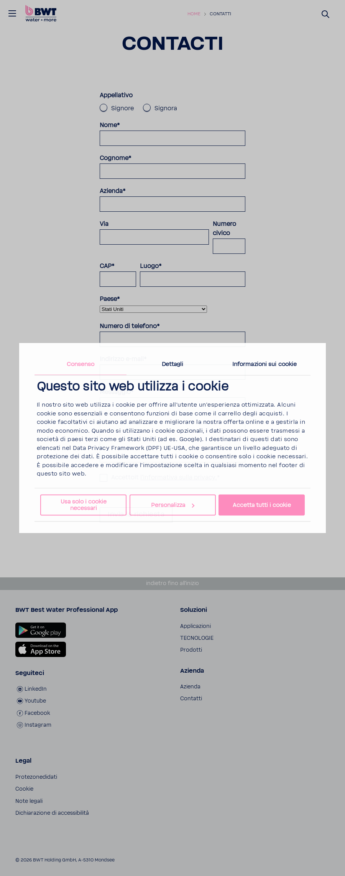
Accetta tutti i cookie (262, 505)
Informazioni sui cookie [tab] (264, 364)
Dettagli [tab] (173, 364)
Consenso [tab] (81, 364)
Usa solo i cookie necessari (84, 504)
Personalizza (172, 505)
